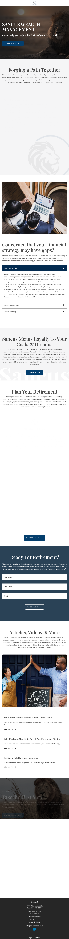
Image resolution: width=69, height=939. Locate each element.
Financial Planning (10, 268)
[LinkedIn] (34, 929)
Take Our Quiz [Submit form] (34, 607)
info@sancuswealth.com (34, 926)
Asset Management (11, 305)
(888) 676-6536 (37, 906)
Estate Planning (10, 312)
